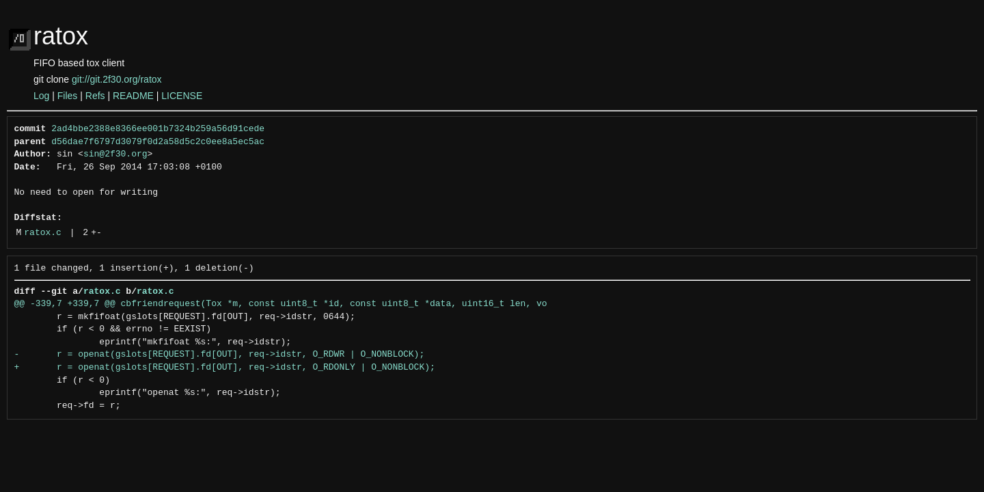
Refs (95, 95)
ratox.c (43, 233)
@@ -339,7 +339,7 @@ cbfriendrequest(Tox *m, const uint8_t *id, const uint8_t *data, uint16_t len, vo (280, 304)
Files (67, 95)
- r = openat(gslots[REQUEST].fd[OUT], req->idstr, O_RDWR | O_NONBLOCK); (219, 354)
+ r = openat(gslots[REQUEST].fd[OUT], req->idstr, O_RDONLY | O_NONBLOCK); (224, 367)
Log (41, 95)
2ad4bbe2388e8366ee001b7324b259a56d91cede (157, 129)
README (133, 95)
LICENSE (181, 95)
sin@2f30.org (115, 154)
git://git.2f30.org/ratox (117, 79)
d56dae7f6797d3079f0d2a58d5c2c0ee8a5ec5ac (157, 142)
